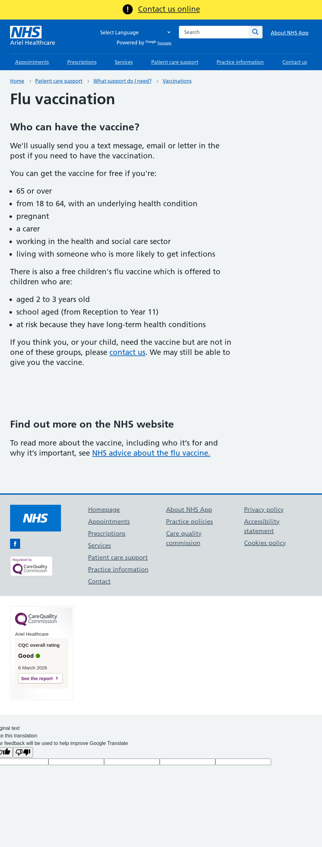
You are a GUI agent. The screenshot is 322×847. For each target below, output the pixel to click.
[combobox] (214, 32)
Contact (99, 581)
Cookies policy (265, 543)
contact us (127, 352)
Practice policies (189, 521)
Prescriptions (82, 62)
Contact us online (169, 9)
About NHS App (289, 33)
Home (17, 81)
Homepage (104, 509)
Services (124, 62)
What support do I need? (122, 81)
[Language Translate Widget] (133, 32)
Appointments (32, 62)
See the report (37, 678)
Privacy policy (264, 509)
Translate (158, 43)
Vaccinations (177, 81)
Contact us (294, 62)
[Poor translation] (23, 752)
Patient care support (174, 62)
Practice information (240, 62)
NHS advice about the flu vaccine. (151, 453)
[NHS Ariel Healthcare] (32, 36)
